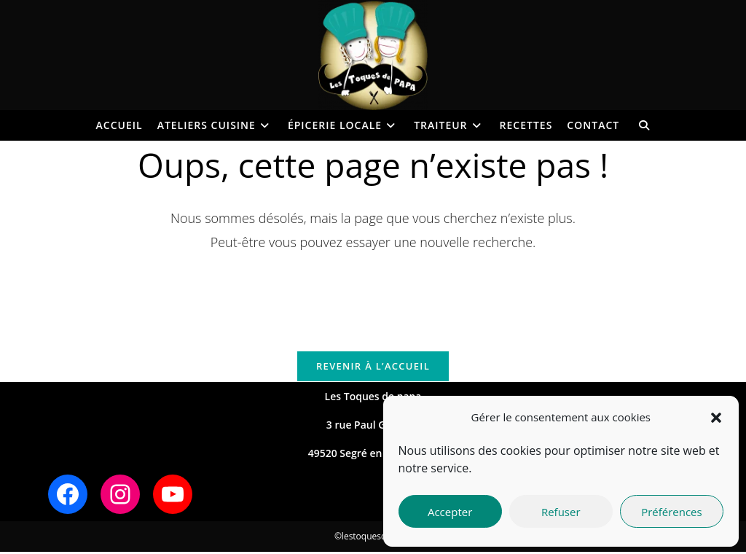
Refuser (561, 511)
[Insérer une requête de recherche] (373, 293)
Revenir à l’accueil (373, 367)
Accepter (450, 511)
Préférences (671, 511)
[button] (716, 417)
